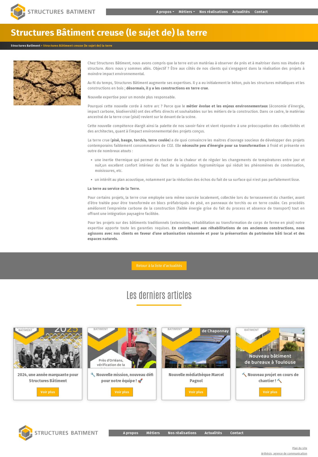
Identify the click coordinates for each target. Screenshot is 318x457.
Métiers (153, 433)
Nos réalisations (213, 12)
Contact (261, 12)
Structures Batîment (25, 45)
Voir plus (48, 392)
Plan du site (299, 448)
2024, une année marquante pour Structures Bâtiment (48, 377)
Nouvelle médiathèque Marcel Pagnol (196, 377)
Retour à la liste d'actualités (159, 266)
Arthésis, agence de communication (284, 453)
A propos (130, 433)
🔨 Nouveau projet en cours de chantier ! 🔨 (270, 377)
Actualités (241, 12)
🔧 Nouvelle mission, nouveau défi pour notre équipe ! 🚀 (122, 377)
